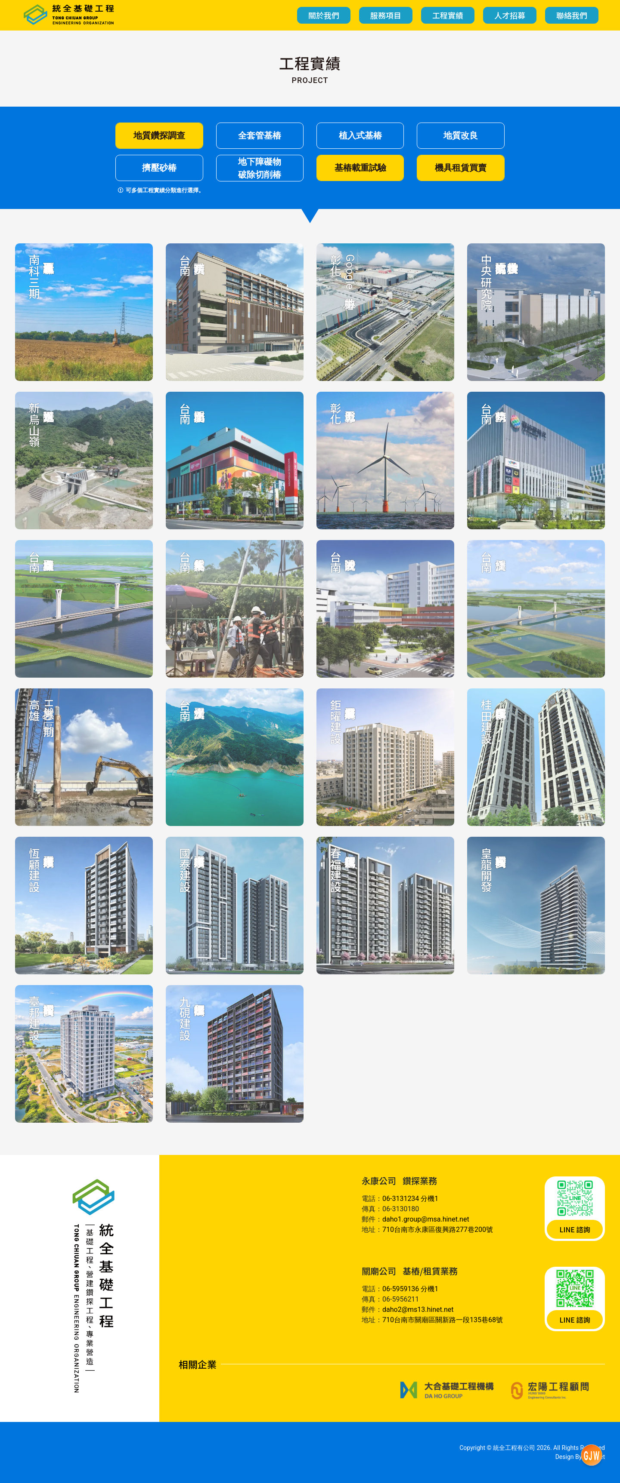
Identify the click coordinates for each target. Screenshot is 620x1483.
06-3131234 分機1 (410, 1198)
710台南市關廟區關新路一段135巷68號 (442, 1320)
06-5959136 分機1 (410, 1289)
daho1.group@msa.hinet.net (425, 1219)
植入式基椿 (360, 135)
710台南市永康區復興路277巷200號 (437, 1229)
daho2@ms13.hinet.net (418, 1309)
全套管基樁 (259, 135)
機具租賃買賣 (461, 168)
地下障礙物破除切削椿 (259, 168)
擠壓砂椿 (159, 168)
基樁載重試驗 (360, 168)
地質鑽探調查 (159, 135)
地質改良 (460, 135)
